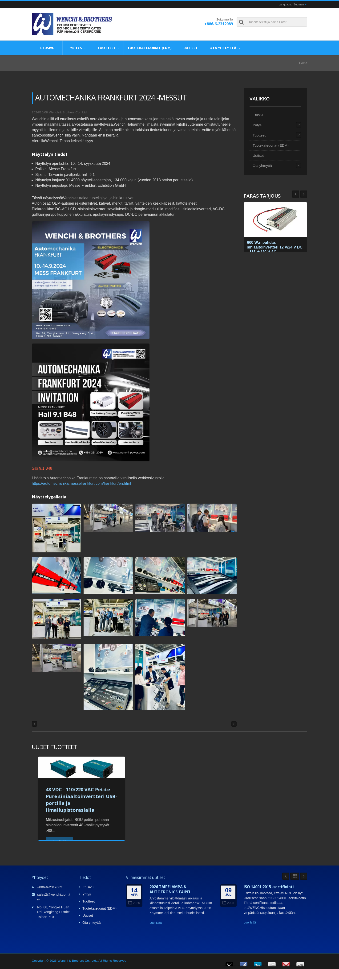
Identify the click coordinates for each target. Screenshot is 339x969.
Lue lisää (155, 922)
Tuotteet (108, 48)
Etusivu (47, 48)
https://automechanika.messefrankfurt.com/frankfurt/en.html (81, 483)
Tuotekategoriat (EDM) (149, 48)
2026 (134, 903)
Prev (303, 194)
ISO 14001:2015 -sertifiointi (269, 886)
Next (295, 194)
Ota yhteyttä (225, 48)
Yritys (78, 48)
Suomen (298, 4)
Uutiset (190, 48)
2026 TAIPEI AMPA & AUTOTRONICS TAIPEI (169, 889)
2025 (228, 903)
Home (303, 63)
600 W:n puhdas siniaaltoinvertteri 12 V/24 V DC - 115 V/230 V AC (272, 246)
